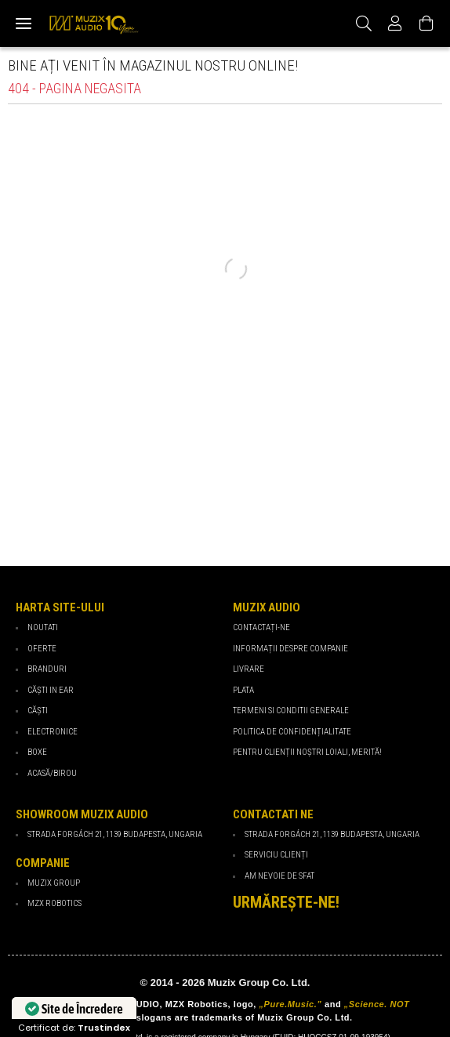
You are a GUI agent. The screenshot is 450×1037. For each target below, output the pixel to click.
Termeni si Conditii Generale (291, 710)
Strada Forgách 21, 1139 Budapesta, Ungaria (332, 834)
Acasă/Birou (52, 773)
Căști (37, 710)
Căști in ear (50, 690)
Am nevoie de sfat (279, 876)
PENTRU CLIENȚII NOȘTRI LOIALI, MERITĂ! (307, 752)
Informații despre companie (290, 649)
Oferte (41, 649)
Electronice (52, 732)
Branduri (47, 669)
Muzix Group (53, 883)
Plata (243, 690)
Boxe (37, 752)
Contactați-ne (261, 627)
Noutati (42, 627)
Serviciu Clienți (276, 855)
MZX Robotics (54, 903)
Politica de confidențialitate (292, 732)
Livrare (248, 669)
